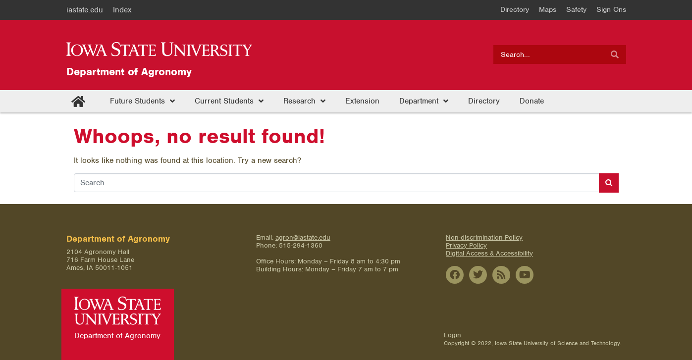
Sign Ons (611, 9)
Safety (576, 9)
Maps (547, 9)
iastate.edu (84, 10)
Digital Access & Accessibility (489, 253)
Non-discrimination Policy (484, 237)
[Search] (614, 54)
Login (452, 335)
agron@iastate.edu (302, 237)
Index (122, 10)
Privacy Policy (466, 245)
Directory (514, 9)
